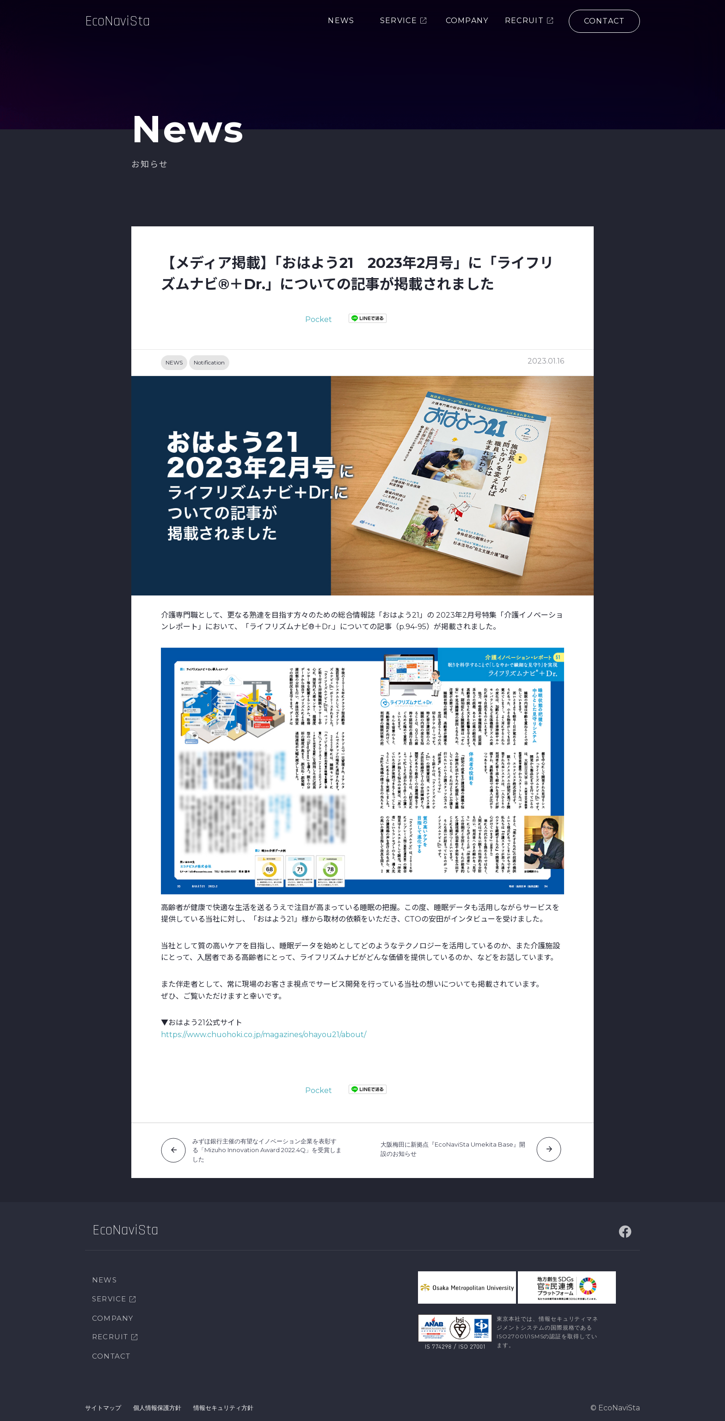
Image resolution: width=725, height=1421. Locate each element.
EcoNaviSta (121, 29)
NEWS (174, 362)
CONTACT (111, 1356)
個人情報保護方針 (157, 1407)
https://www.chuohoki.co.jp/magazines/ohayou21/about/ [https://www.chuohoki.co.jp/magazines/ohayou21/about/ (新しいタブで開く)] (263, 1034)
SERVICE (109, 1298)
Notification (209, 362)
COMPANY (112, 1318)
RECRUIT (110, 1336)
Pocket (318, 319)
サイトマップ (103, 1407)
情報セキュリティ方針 (223, 1407)
